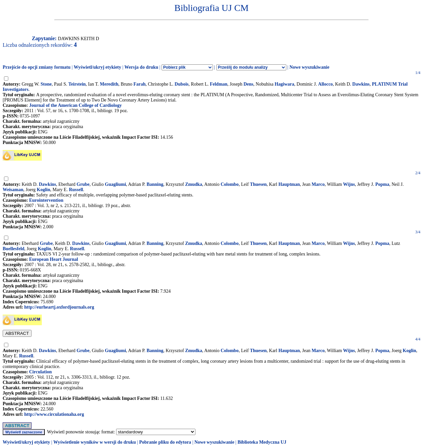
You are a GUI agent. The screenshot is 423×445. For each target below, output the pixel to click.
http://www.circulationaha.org (54, 414)
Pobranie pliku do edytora (165, 442)
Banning (155, 184)
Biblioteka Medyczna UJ (262, 442)
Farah (139, 84)
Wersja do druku (141, 67)
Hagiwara (284, 84)
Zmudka (193, 184)
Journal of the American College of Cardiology (75, 105)
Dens (248, 84)
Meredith (109, 84)
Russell (76, 189)
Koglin (43, 189)
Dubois (181, 84)
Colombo (230, 184)
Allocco (325, 84)
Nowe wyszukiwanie (309, 67)
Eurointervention (46, 200)
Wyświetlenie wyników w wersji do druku (94, 442)
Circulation (40, 371)
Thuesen (258, 184)
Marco (318, 184)
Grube (83, 184)
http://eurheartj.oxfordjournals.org (59, 307)
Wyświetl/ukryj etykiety (97, 67)
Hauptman (289, 184)
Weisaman (13, 189)
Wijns (349, 184)
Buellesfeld (13, 248)
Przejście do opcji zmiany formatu (37, 67)
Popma (382, 184)
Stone (45, 84)
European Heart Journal (53, 259)
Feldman (218, 84)
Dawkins (361, 84)
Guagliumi (115, 184)
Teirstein (77, 84)
